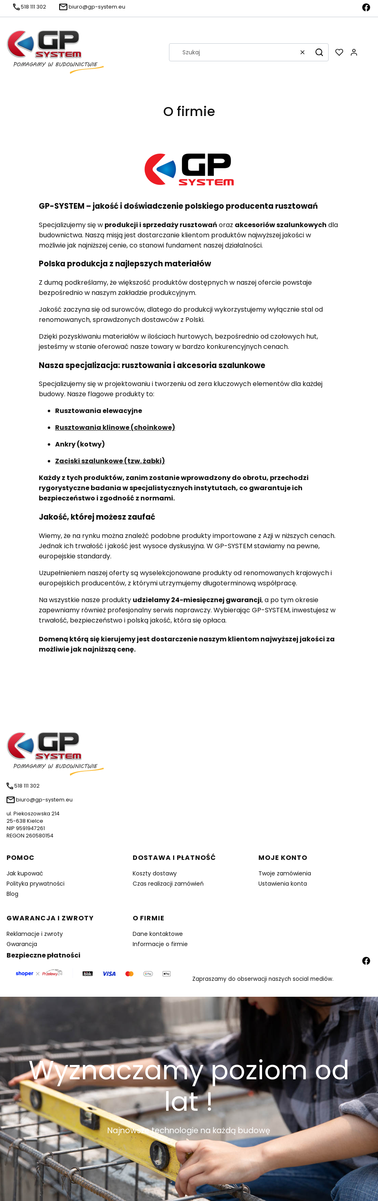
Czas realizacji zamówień (168, 884)
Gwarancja (22, 944)
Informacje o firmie (160, 944)
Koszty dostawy (155, 873)
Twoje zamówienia (284, 873)
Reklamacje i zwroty (35, 934)
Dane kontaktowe (158, 934)
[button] (319, 52)
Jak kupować (25, 873)
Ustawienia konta (282, 884)
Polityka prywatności (35, 884)
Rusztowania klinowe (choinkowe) (115, 427)
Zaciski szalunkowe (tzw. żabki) (110, 461)
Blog (12, 894)
